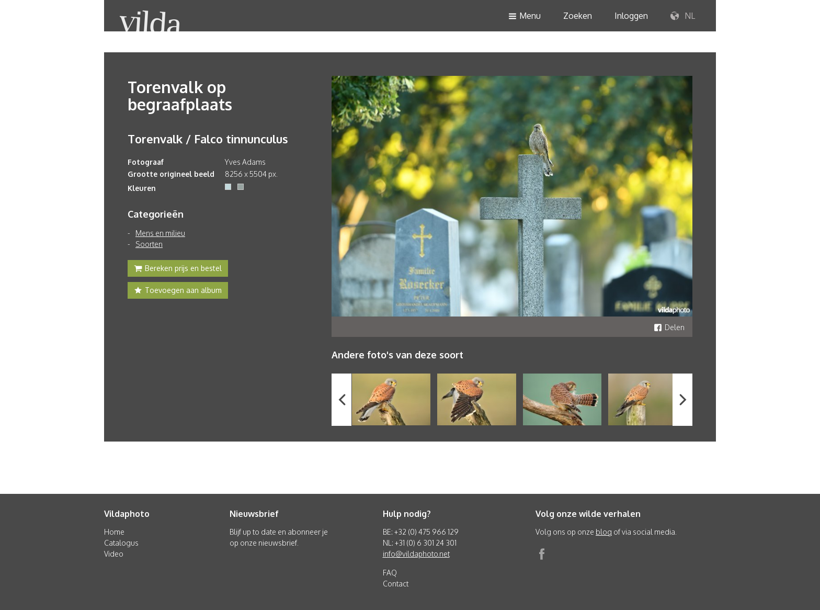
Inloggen (631, 15)
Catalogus (121, 542)
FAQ (390, 572)
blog (604, 531)
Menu (524, 16)
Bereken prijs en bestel (178, 269)
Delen (669, 327)
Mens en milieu (160, 233)
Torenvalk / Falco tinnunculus (208, 138)
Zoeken (577, 15)
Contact (395, 583)
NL (682, 16)
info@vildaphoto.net (416, 553)
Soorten (149, 244)
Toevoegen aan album (178, 291)
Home (114, 531)
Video (113, 553)
